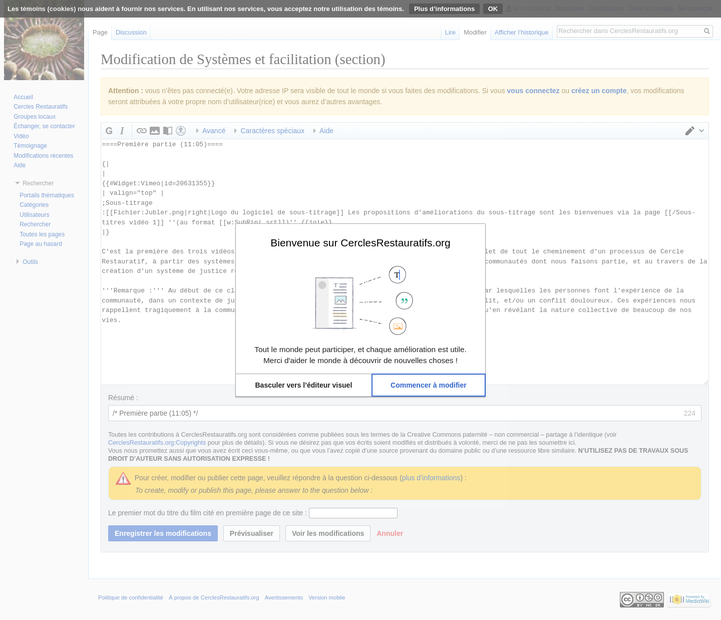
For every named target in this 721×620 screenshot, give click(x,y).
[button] (304, 385)
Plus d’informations (444, 9)
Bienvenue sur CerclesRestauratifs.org (360, 242)
